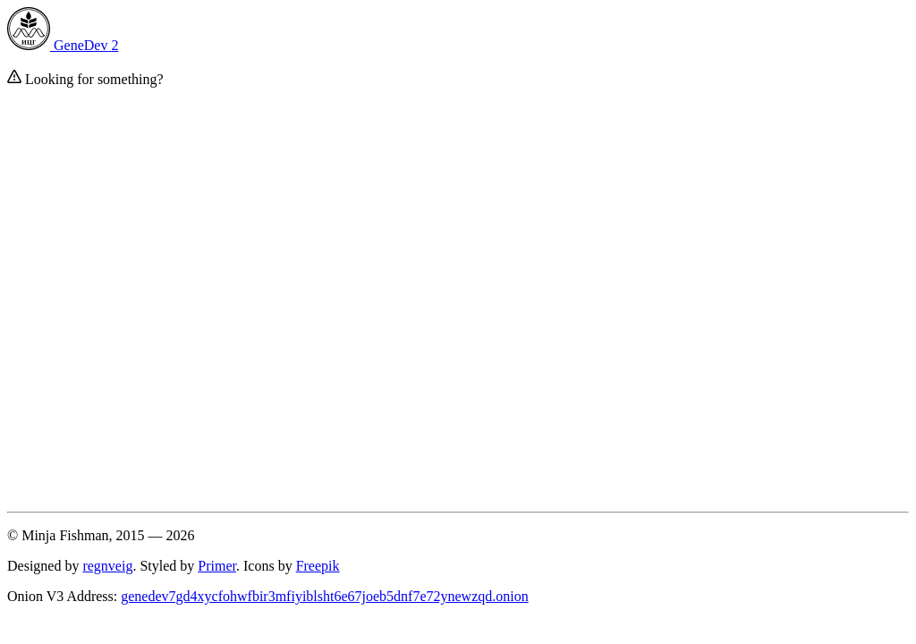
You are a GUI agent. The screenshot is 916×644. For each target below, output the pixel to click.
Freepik (318, 565)
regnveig (107, 565)
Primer (217, 565)
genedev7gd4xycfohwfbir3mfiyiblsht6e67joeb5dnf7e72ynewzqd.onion (324, 596)
